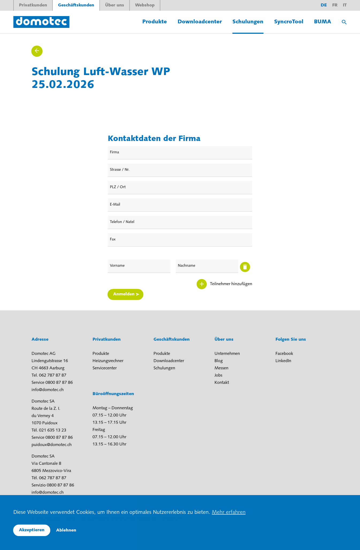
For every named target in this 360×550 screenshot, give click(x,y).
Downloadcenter (200, 22)
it (345, 5)
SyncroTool (288, 22)
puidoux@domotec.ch (52, 445)
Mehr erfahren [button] (229, 512)
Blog (219, 361)
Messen (221, 368)
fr (335, 5)
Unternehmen (227, 354)
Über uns (114, 5)
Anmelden (124, 294)
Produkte (154, 22)
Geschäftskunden (76, 5)
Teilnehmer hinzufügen (231, 284)
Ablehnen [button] (66, 530)
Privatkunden (33, 5)
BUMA (322, 22)
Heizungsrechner (108, 361)
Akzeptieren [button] (31, 530)
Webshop (145, 5)
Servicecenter (105, 368)
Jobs (218, 375)
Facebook (284, 354)
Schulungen (247, 22)
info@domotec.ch (48, 390)
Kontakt (222, 383)
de (324, 5)
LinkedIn (283, 361)
